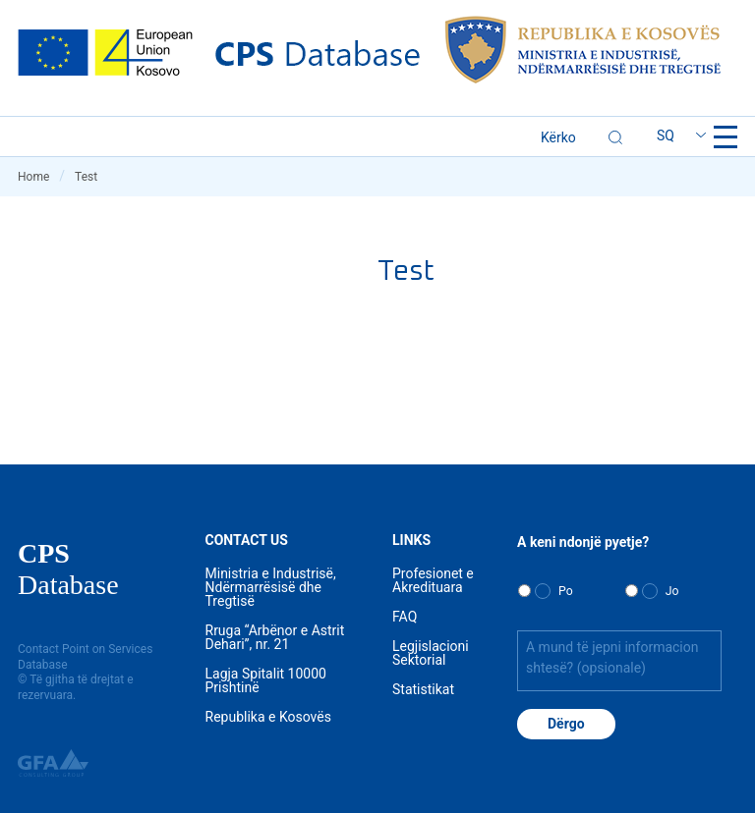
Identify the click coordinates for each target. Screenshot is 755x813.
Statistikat (423, 689)
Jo (672, 591)
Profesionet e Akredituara (433, 580)
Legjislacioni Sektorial (430, 653)
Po (565, 591)
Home (41, 177)
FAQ (404, 616)
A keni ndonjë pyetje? (583, 542)
